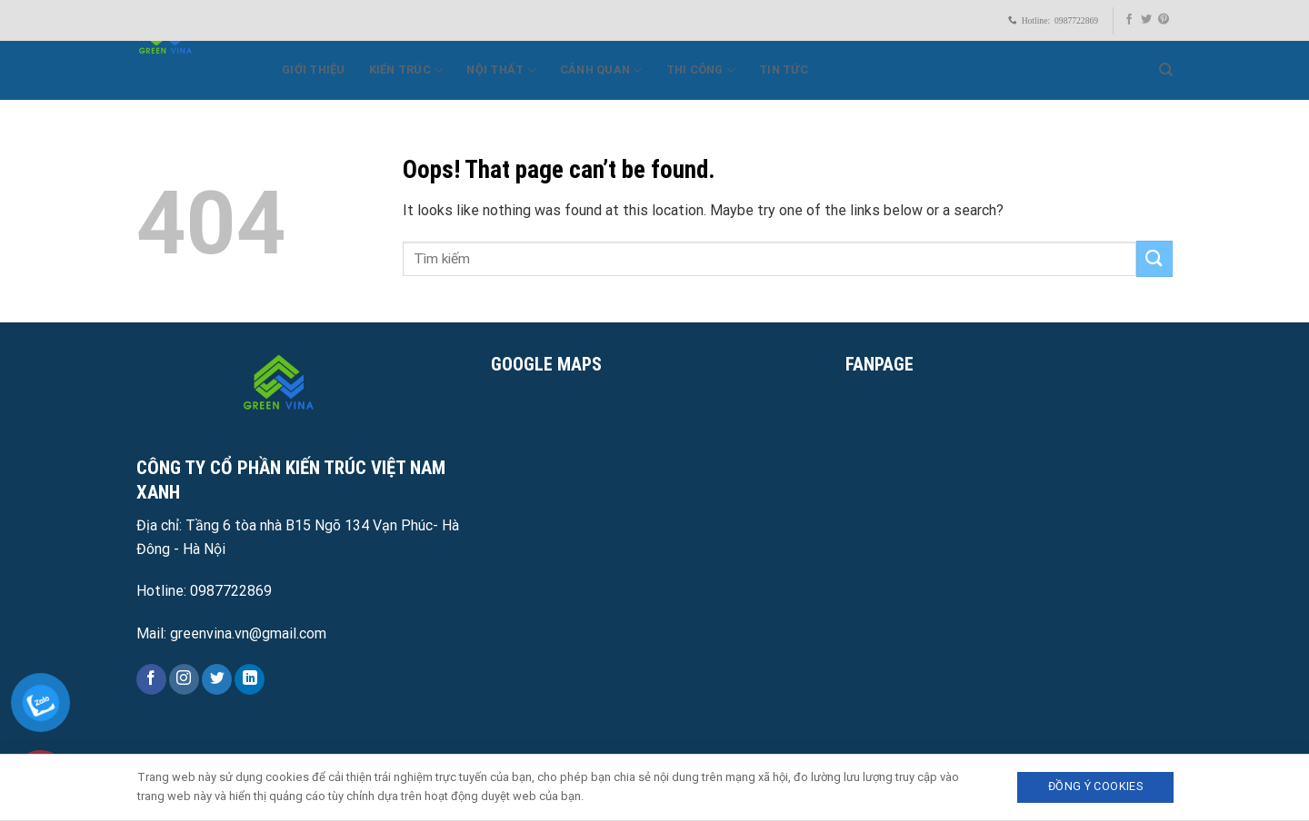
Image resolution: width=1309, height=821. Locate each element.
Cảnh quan (601, 70)
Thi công (701, 70)
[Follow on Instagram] (184, 679)
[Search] (1166, 70)
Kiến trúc (406, 70)
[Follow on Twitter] (1146, 20)
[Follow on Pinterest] (1163, 20)
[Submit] (1154, 258)
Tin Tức (783, 69)
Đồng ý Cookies (1095, 786)
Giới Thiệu (313, 69)
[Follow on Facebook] (1129, 20)
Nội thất (501, 70)
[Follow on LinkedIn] (250, 679)
